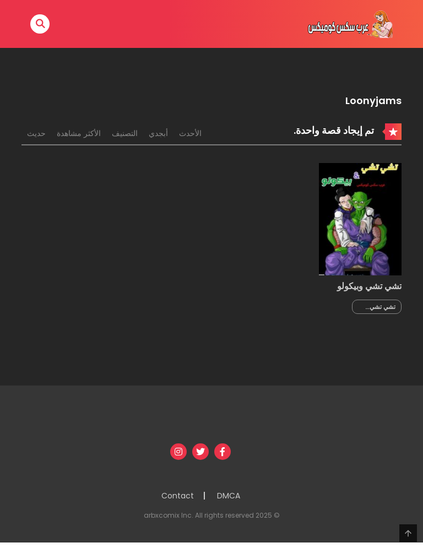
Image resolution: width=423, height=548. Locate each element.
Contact (177, 495)
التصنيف (125, 133)
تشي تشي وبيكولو (369, 286)
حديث (36, 133)
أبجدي (158, 133)
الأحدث (190, 133)
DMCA (228, 495)
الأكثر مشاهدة (79, 133)
